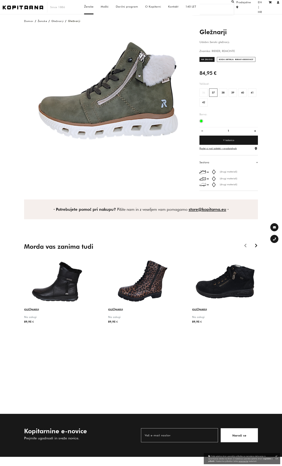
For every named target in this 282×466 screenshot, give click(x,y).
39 (232, 92)
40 (242, 92)
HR (261, 7)
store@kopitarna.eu (207, 209)
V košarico (228, 140)
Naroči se (239, 435)
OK (276, 457)
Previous (245, 245)
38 (223, 92)
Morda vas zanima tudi (58, 246)
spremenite (243, 461)
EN (254, 7)
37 (213, 92)
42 (203, 102)
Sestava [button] (204, 162)
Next (256, 245)
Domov (28, 21)
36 (203, 92)
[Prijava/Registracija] (278, 7)
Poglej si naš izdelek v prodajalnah (218, 148)
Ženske (42, 21)
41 (252, 92)
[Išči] (216, 7)
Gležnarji (57, 21)
